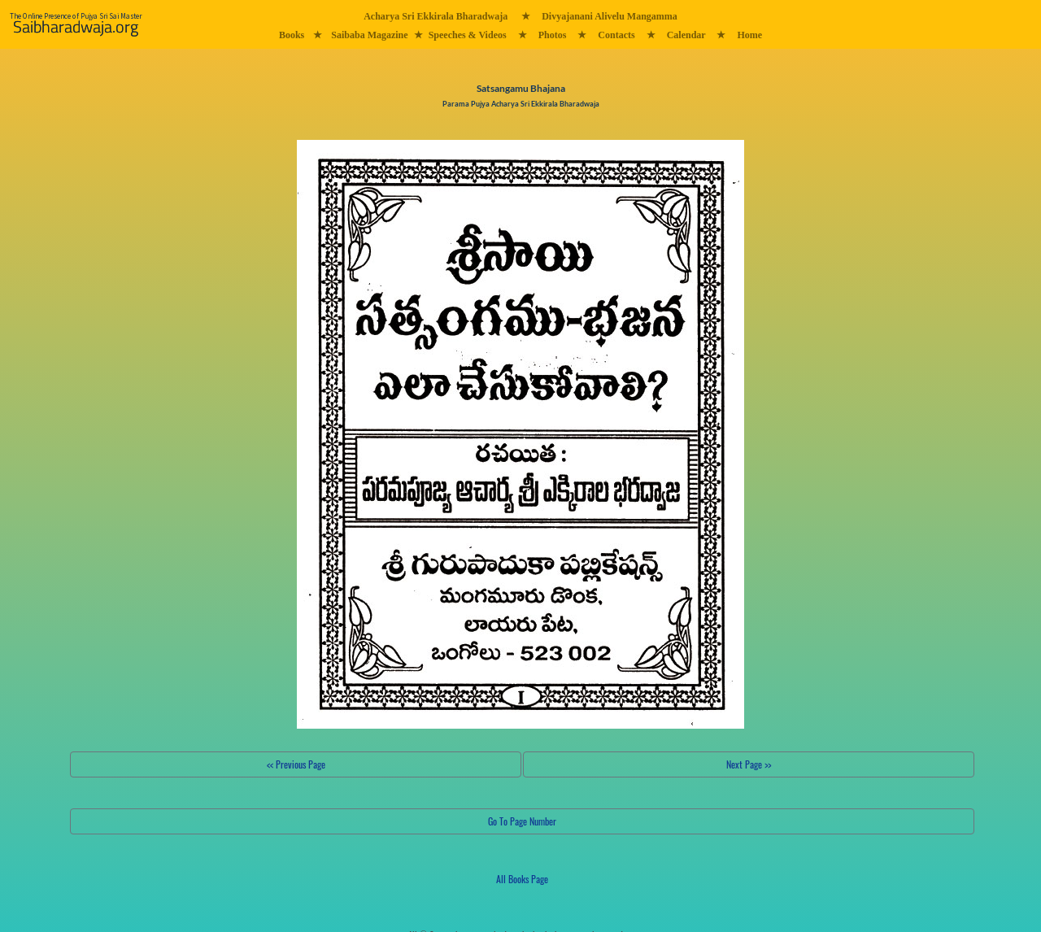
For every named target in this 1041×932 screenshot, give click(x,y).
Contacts (616, 35)
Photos (552, 35)
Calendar (686, 35)
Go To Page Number (522, 821)
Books (291, 35)
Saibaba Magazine (369, 35)
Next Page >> (748, 764)
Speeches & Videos (468, 35)
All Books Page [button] (522, 879)
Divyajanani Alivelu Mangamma (609, 16)
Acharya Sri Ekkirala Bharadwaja (435, 16)
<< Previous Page (296, 764)
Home (749, 35)
